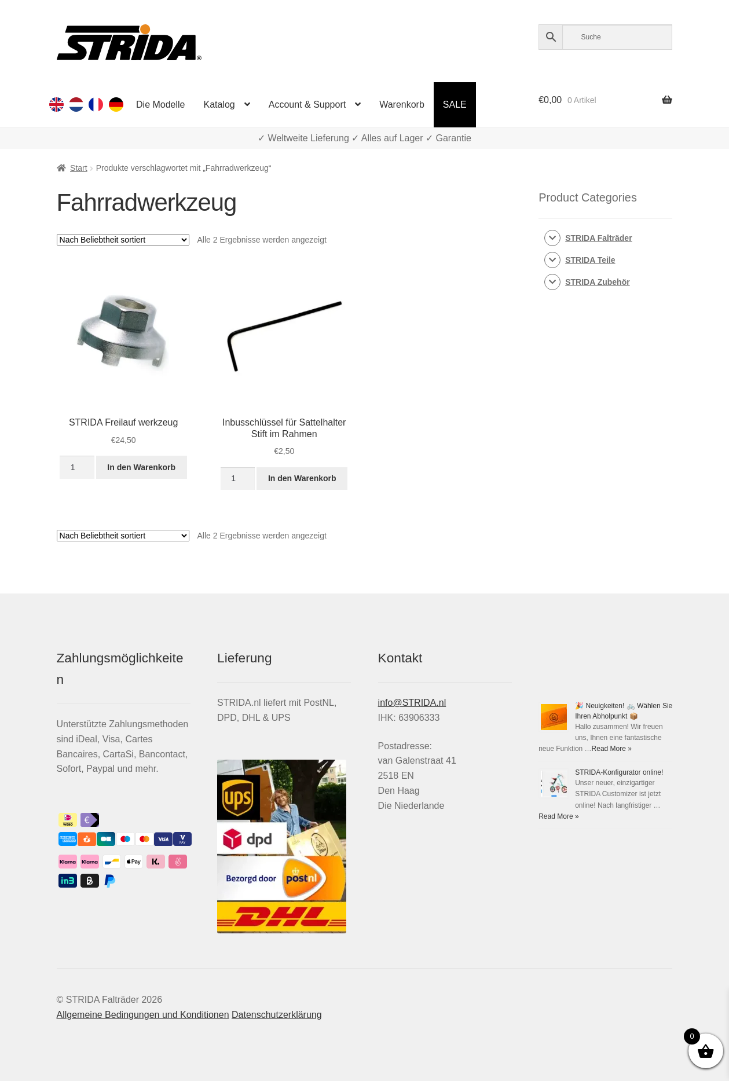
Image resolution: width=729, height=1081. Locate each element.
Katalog (219, 104)
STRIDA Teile (590, 260)
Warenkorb (401, 104)
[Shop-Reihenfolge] (123, 239)
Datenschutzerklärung (277, 1015)
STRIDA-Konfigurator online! (619, 772)
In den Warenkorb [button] (141, 467)
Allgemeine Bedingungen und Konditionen (143, 1015)
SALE (455, 104)
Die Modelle (160, 104)
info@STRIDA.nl (412, 703)
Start (78, 168)
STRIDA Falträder (598, 238)
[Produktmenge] (77, 467)
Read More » (612, 749)
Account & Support (307, 104)
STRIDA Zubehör (597, 282)
